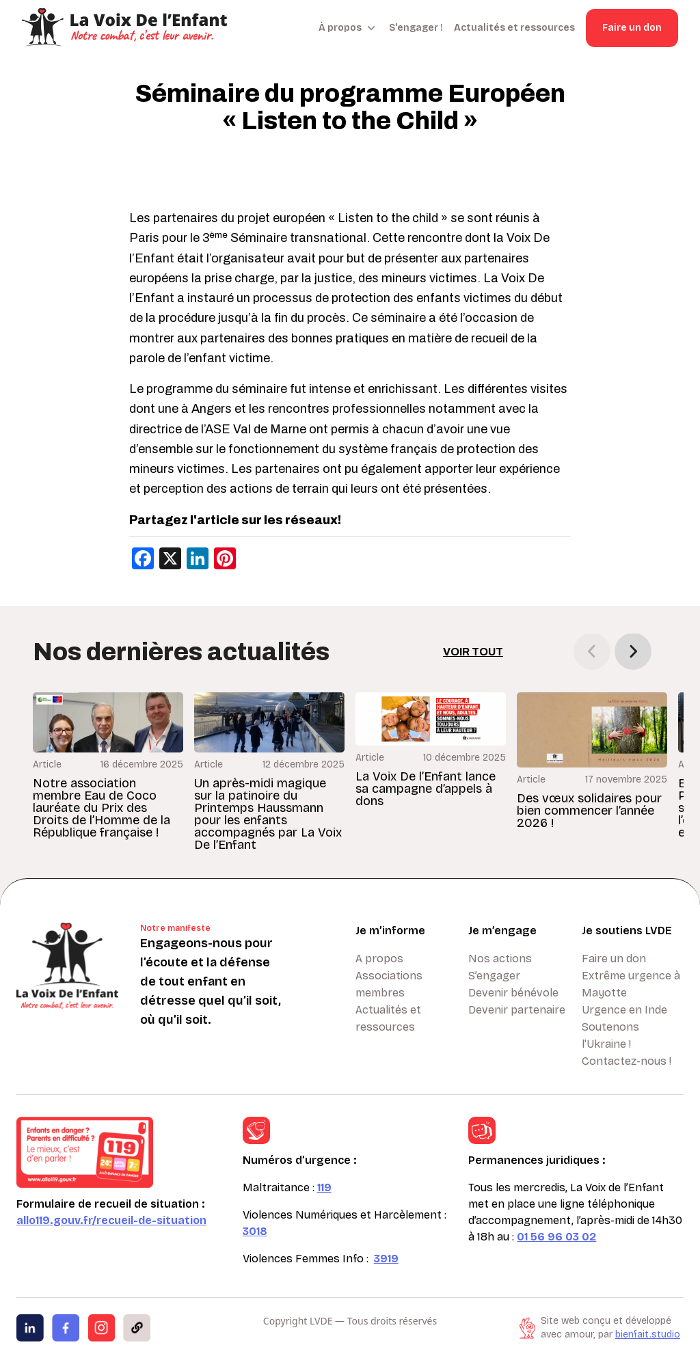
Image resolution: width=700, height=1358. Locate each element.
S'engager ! (416, 27)
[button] (633, 651)
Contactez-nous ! (626, 1061)
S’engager (494, 975)
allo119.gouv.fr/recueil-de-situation (111, 1220)
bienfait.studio (647, 1334)
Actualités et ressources (514, 27)
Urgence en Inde (624, 1009)
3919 (386, 1258)
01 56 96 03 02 (556, 1236)
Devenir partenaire (516, 1009)
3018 (255, 1231)
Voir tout (473, 651)
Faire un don (632, 27)
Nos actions (500, 958)
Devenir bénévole (513, 992)
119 (324, 1187)
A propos (379, 958)
